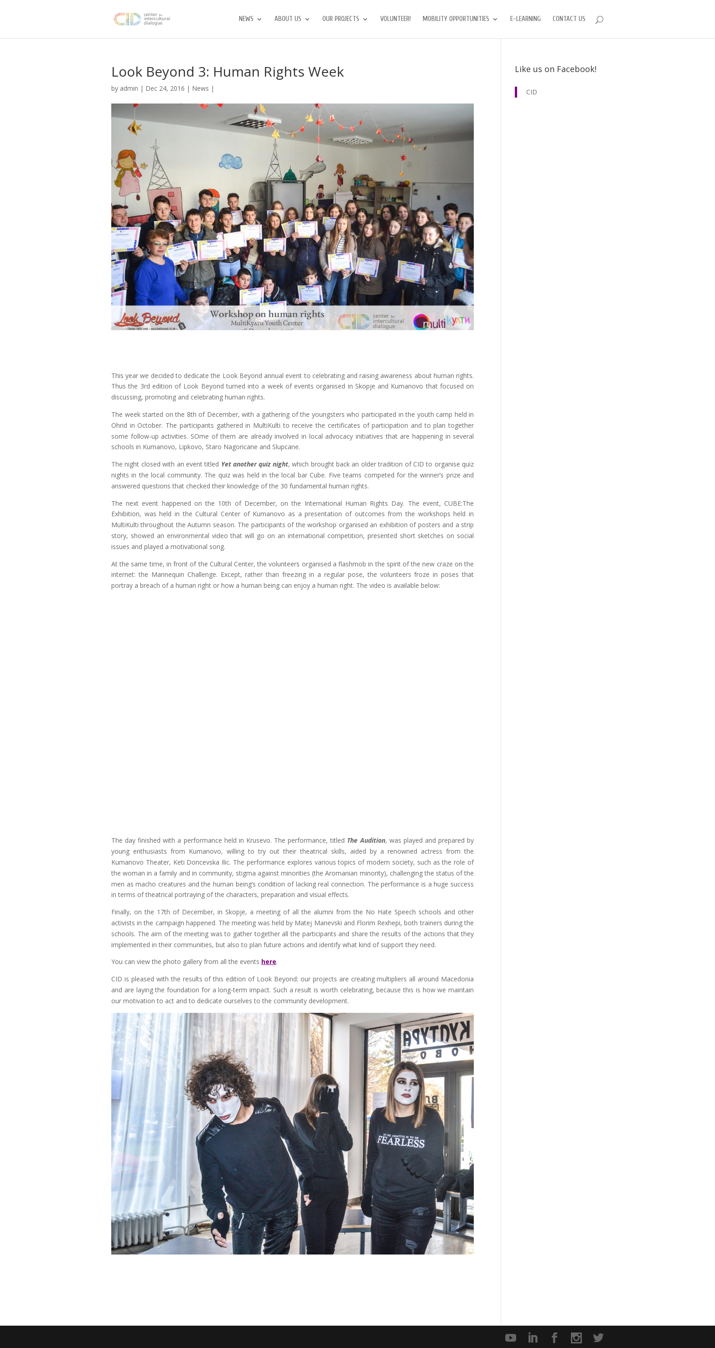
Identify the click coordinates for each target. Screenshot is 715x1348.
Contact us (569, 19)
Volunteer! (395, 19)
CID (531, 92)
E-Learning (525, 19)
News (246, 19)
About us (288, 19)
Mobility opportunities (456, 19)
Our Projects (340, 19)
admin (129, 88)
